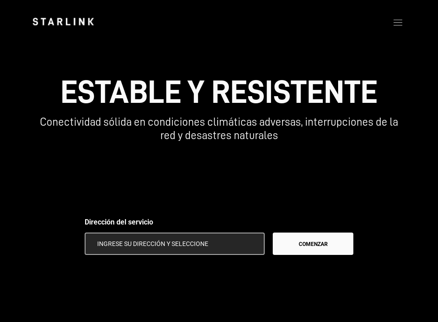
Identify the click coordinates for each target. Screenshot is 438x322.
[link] (63, 21)
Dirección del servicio (119, 222)
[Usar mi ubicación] (251, 243)
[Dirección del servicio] (175, 244)
